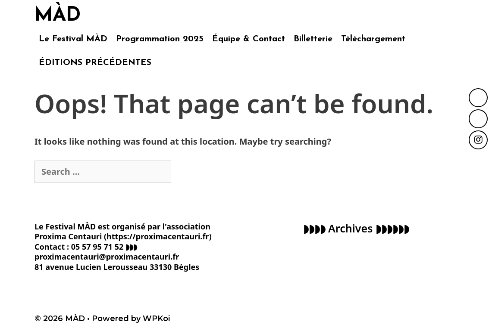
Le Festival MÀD (73, 39)
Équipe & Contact (248, 39)
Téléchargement (373, 39)
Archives (350, 228)
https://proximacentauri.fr (158, 236)
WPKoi (156, 318)
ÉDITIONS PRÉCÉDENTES (95, 63)
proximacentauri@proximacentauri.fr (106, 256)
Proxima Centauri (68, 236)
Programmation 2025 (160, 39)
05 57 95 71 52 (97, 246)
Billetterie (313, 39)
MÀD (57, 15)
